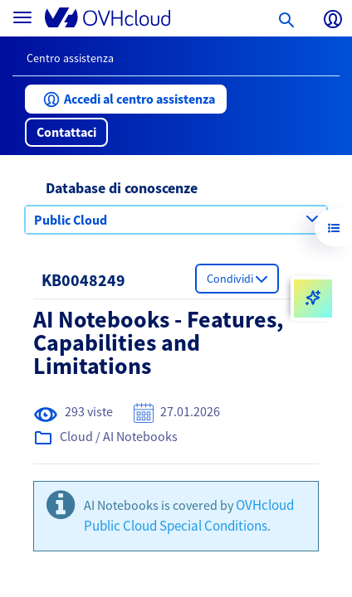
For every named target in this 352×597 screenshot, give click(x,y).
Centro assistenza (70, 58)
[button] (126, 99)
